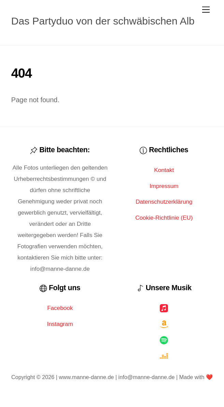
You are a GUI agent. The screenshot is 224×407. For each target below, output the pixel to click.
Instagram (60, 324)
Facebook (60, 308)
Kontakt (164, 170)
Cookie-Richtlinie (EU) (164, 218)
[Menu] (206, 9)
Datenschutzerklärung (164, 202)
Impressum (164, 186)
